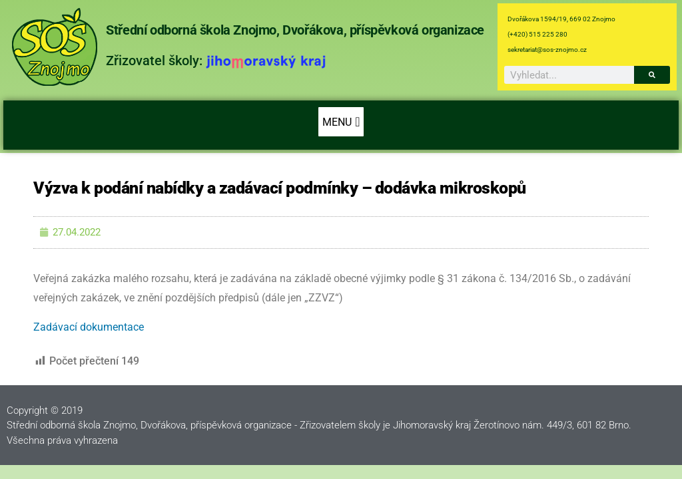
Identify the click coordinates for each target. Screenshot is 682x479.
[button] (340, 121)
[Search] (652, 75)
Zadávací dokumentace (88, 327)
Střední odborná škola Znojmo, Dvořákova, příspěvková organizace (295, 30)
